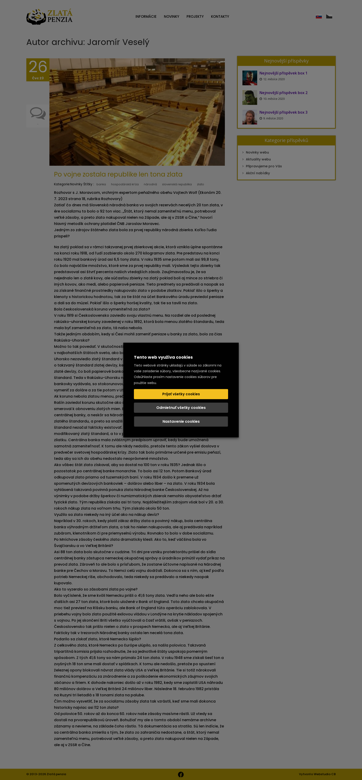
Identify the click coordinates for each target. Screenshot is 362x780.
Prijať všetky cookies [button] (181, 393)
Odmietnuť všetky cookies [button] (181, 407)
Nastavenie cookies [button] (181, 421)
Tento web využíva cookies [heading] (163, 357)
